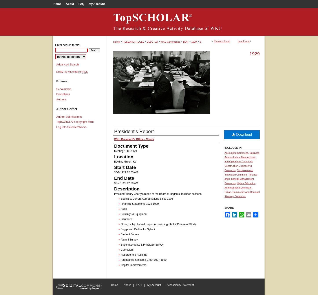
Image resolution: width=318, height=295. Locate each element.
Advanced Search (67, 64)
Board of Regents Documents (185, 22)
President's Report (134, 131)
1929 (194, 41)
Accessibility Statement (180, 285)
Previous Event (222, 41)
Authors (61, 99)
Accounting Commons (236, 153)
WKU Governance (171, 41)
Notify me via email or (72, 71)
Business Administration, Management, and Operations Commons (242, 157)
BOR (186, 41)
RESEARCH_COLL (133, 41)
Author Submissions (69, 116)
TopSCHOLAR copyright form (75, 121)
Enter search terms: (67, 45)
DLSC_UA (152, 41)
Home (116, 41)
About (127, 285)
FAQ (139, 285)
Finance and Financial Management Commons (241, 179)
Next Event (244, 41)
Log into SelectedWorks (71, 127)
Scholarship (63, 89)
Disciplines (63, 94)
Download (242, 134)
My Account (154, 285)
